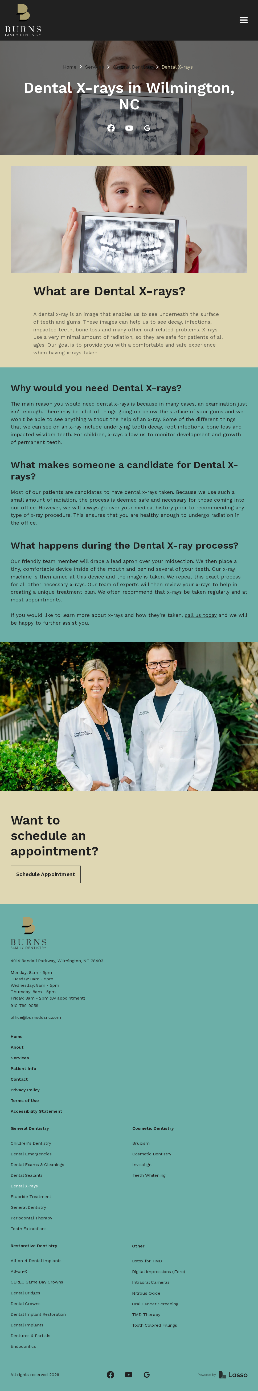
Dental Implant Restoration (39, 1309)
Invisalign (142, 1164)
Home (69, 67)
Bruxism (141, 1142)
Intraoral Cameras (153, 1274)
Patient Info (23, 1068)
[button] (244, 20)
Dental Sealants (26, 1175)
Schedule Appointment (45, 874)
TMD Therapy (149, 1304)
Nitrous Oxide (149, 1284)
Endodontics (24, 1341)
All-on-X (20, 1268)
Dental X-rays (24, 1186)
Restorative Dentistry (35, 1243)
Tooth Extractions (28, 1229)
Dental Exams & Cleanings (37, 1164)
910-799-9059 (24, 1005)
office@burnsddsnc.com (36, 1017)
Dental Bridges (26, 1289)
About (16, 1047)
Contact (19, 1079)
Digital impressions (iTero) (160, 1264)
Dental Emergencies (30, 1154)
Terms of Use (24, 1100)
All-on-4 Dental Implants (37, 1258)
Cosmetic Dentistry (153, 1127)
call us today (201, 616)
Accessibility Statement (36, 1111)
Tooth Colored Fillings (157, 1314)
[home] (23, 20)
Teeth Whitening (149, 1174)
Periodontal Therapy (31, 1218)
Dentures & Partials (31, 1330)
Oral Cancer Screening (157, 1294)
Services (94, 67)
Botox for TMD (149, 1254)
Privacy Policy (24, 1090)
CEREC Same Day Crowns (37, 1279)
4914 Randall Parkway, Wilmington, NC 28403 (57, 960)
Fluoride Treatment (30, 1196)
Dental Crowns (26, 1299)
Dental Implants (28, 1320)
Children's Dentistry (30, 1143)
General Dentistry (133, 67)
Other (142, 1240)
